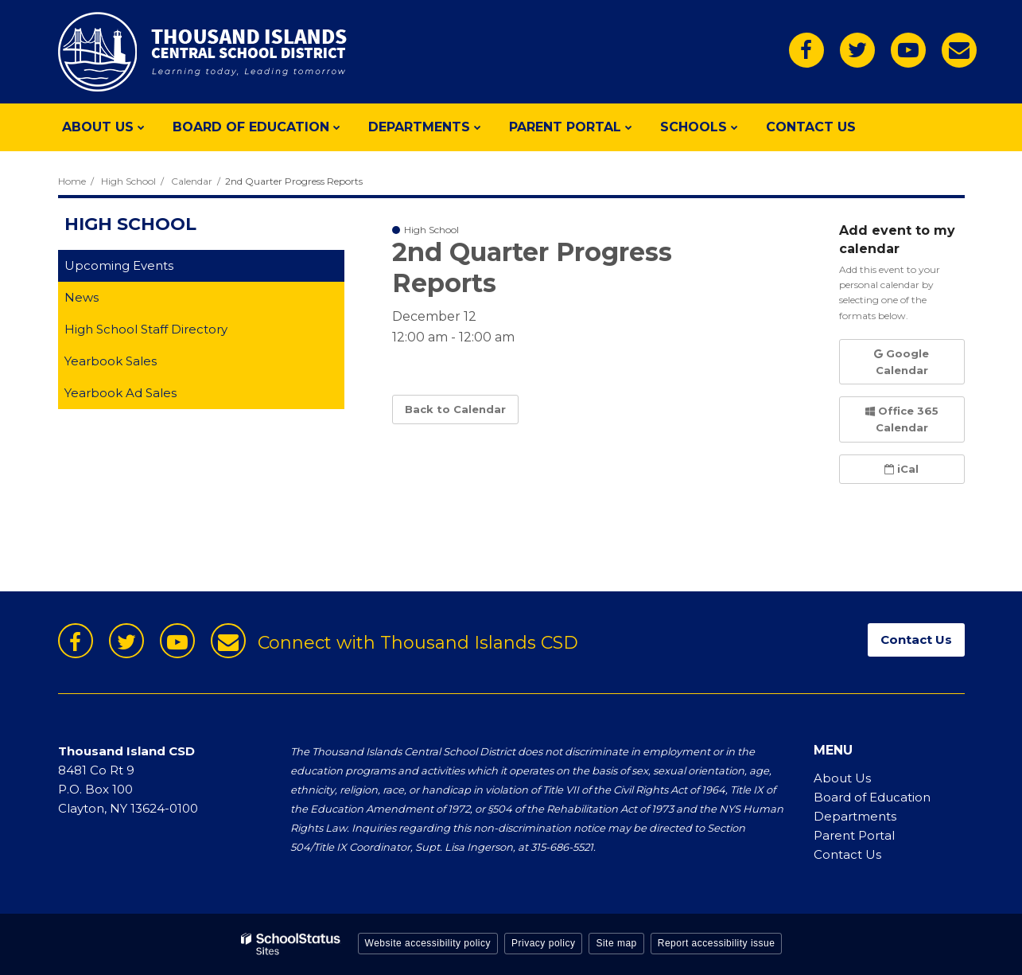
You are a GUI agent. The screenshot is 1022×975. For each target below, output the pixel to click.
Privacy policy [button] (543, 943)
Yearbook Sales (135, 364)
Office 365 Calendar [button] (901, 419)
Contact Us (847, 854)
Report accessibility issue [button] (716, 943)
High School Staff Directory (145, 329)
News (81, 297)
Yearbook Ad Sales (145, 396)
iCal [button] (901, 468)
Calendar (191, 181)
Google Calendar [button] (901, 361)
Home (72, 181)
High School (128, 181)
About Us (842, 778)
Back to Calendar (455, 409)
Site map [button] (616, 943)
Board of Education (872, 797)
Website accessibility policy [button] (428, 943)
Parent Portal (854, 835)
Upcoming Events (118, 265)
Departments (855, 816)
